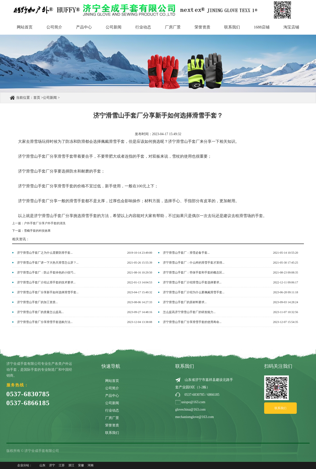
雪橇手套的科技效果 (37, 230)
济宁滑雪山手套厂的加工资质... (37, 302)
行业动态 (143, 27)
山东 (42, 465)
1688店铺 (262, 27)
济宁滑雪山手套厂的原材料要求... (185, 302)
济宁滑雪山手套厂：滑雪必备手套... (186, 252)
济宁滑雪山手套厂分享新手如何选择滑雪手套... (48, 292)
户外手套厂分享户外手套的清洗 (44, 223)
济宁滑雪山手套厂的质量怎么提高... (40, 312)
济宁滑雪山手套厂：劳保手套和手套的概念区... (193, 272)
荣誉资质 (202, 27)
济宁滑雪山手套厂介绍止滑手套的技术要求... (46, 282)
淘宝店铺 (291, 27)
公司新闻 (113, 27)
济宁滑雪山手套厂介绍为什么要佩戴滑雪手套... (193, 292)
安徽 (81, 465)
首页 (36, 97)
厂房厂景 (173, 27)
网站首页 (25, 27)
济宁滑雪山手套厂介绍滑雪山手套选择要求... (192, 282)
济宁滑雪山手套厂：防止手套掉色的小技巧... (46, 272)
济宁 (52, 465)
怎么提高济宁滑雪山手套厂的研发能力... (189, 312)
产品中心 (84, 27)
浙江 (71, 465)
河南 (91, 465)
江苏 (62, 465)
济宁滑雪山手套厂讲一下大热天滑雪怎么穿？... (48, 262)
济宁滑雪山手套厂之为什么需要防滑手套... (45, 252)
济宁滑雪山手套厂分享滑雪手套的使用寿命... (192, 322)
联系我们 (232, 27)
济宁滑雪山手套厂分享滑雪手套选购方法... (45, 322)
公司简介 (54, 27)
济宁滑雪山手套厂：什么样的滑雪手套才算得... (193, 262)
